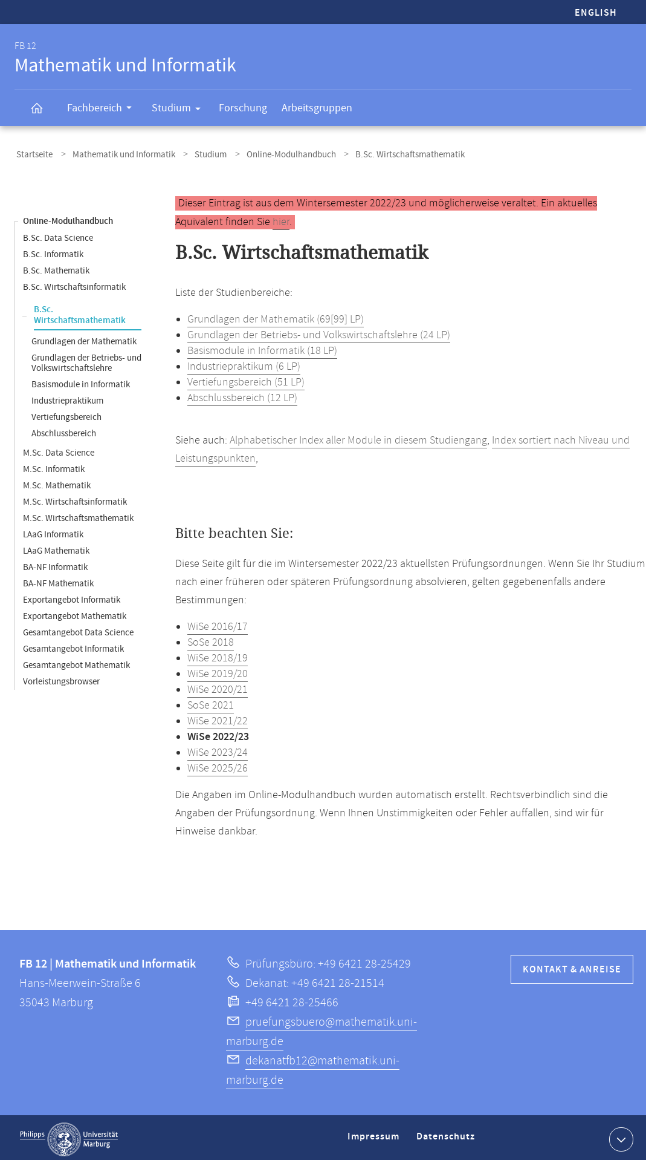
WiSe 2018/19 (217, 654)
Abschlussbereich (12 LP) (242, 394)
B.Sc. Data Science (58, 234)
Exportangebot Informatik (71, 596)
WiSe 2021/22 (217, 717)
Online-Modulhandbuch (273, 153)
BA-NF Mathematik (58, 580)
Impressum (374, 1138)
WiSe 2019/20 (217, 670)
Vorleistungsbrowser (61, 678)
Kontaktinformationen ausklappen (619, 1135)
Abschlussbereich (63, 430)
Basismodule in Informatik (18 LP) (262, 347)
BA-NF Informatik (55, 563)
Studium (180, 110)
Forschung (243, 108)
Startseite (33, 153)
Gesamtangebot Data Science (78, 629)
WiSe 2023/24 (217, 749)
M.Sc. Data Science (58, 449)
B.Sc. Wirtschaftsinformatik (74, 283)
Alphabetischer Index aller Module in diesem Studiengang (358, 437)
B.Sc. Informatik (53, 251)
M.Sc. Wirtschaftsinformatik (75, 498)
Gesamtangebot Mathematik (76, 661)
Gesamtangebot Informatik (73, 645)
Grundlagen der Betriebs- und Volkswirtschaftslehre (86, 359)
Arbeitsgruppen (317, 108)
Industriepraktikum (67, 397)
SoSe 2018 (210, 639)
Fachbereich (103, 109)
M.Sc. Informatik (54, 465)
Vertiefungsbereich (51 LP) (246, 379)
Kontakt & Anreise (572, 966)
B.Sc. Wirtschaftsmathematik (80, 311)
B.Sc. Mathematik (56, 267)
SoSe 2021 (210, 702)
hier (281, 218)
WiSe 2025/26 (217, 765)
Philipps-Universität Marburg (69, 1136)
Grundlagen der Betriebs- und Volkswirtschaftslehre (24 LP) (318, 331)
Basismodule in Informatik (80, 381)
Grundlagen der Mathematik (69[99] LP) (275, 316)
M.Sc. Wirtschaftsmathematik (78, 514)
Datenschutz (448, 1138)
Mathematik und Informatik (116, 153)
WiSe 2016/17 (217, 623)
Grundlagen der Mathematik (84, 338)
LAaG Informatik (53, 531)
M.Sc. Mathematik (57, 482)
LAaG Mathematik (56, 547)
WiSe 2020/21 (217, 686)
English (596, 13)
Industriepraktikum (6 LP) (243, 363)
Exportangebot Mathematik (74, 612)
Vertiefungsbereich (66, 413)
